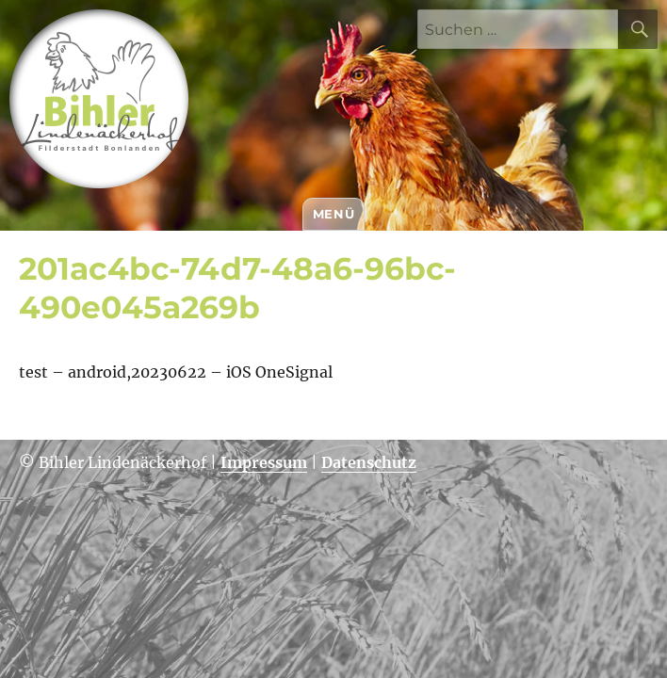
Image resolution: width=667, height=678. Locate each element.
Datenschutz (368, 462)
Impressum (263, 462)
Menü (333, 213)
